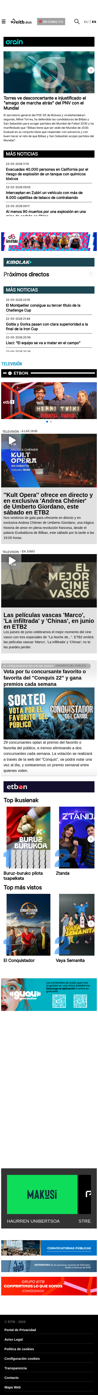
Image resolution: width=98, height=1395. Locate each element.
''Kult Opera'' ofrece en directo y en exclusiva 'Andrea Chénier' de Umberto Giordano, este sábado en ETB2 (48, 504)
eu (86, 22)
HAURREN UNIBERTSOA (33, 1221)
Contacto (11, 1378)
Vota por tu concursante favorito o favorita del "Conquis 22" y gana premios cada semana (45, 678)
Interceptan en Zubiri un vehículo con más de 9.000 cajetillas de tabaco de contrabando (44, 195)
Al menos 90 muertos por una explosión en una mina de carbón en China (46, 214)
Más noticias (22, 154)
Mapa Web (12, 1387)
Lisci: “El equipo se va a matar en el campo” (43, 343)
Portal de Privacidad (20, 1330)
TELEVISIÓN (11, 364)
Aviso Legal (13, 1339)
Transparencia (15, 1368)
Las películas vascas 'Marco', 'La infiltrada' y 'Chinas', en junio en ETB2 (49, 621)
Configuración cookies (22, 1358)
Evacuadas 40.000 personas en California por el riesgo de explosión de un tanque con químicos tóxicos (47, 174)
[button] (90, 70)
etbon (21, 373)
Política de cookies (19, 1349)
